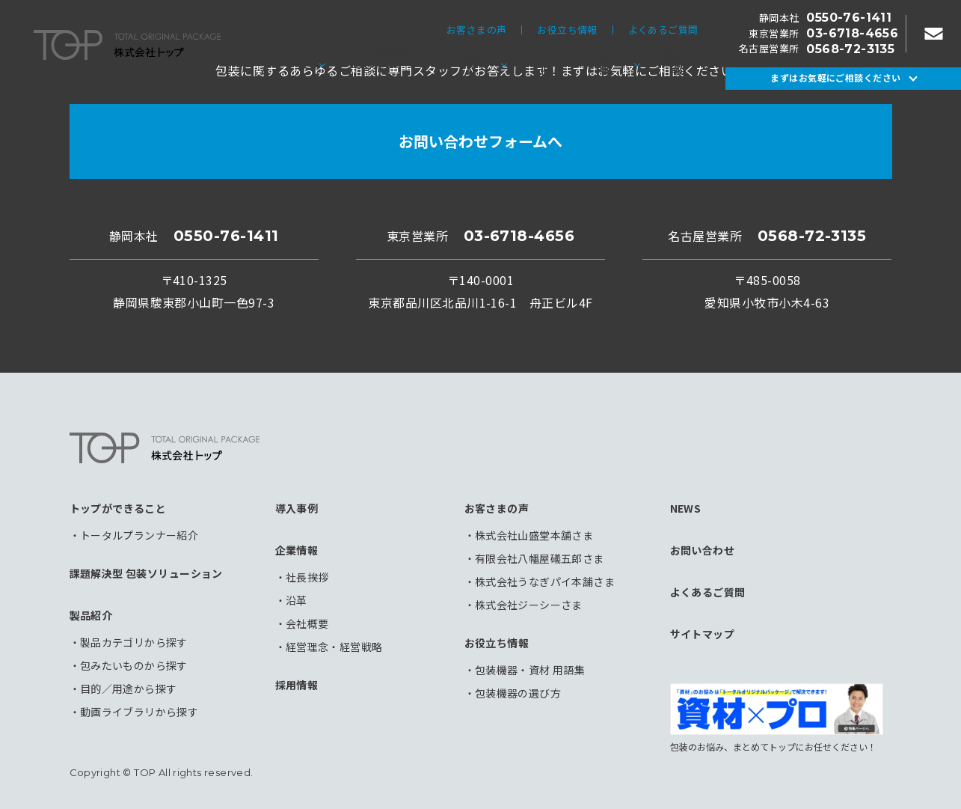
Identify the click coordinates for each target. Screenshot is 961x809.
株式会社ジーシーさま (529, 604)
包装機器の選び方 (518, 693)
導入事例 (546, 63)
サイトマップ (702, 633)
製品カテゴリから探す (134, 642)
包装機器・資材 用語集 (530, 669)
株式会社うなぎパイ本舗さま (545, 581)
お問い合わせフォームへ (480, 141)
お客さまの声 (476, 30)
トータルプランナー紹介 (139, 535)
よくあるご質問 (663, 30)
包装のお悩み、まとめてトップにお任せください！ (776, 717)
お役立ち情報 (567, 30)
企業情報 (604, 63)
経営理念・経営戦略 (334, 646)
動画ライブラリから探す (139, 711)
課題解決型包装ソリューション (389, 63)
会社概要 (307, 623)
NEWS (685, 508)
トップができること (265, 63)
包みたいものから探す (134, 665)
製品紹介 (472, 63)
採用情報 (678, 63)
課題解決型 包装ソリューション (146, 573)
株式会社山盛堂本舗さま (534, 535)
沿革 (296, 600)
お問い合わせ (702, 550)
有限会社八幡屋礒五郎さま (539, 558)
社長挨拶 (307, 577)
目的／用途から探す (128, 688)
